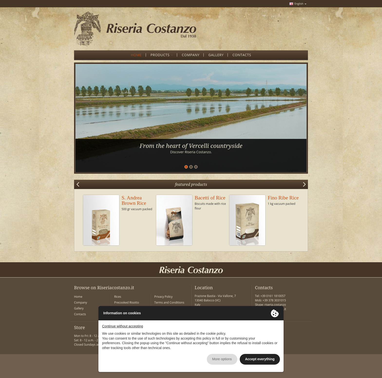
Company (80, 302)
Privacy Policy (163, 297)
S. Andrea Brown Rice (134, 200)
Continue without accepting (122, 326)
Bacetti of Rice (210, 197)
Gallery (79, 308)
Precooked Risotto (126, 302)
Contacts (80, 314)
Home (78, 297)
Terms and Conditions (169, 302)
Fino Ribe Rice (283, 197)
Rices (117, 297)
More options (222, 359)
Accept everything (260, 359)
